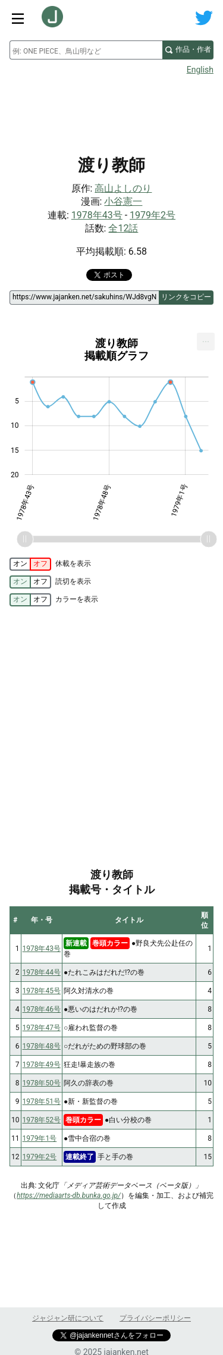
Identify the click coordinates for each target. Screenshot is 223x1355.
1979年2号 (152, 215)
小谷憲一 (123, 201)
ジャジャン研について (67, 1318)
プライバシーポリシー (155, 1318)
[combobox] (86, 50)
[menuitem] (206, 342)
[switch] (30, 564)
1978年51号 (42, 1101)
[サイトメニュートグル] (17, 18)
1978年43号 (97, 215)
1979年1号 (40, 1138)
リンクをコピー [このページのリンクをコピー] (186, 297)
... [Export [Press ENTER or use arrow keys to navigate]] (206, 339)
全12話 (123, 228)
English (200, 69)
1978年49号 (42, 1064)
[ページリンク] (84, 297)
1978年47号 (42, 1028)
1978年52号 (42, 1120)
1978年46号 (42, 1009)
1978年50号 (42, 1083)
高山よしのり (123, 188)
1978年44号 (42, 972)
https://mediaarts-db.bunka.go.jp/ (69, 1195)
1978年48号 (42, 1046)
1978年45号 (42, 991)
